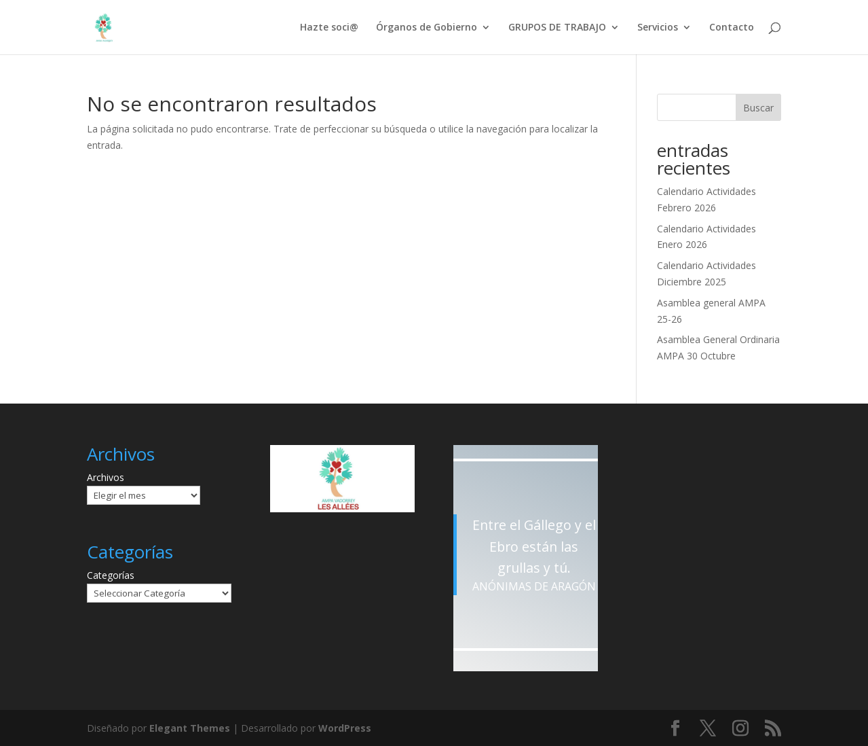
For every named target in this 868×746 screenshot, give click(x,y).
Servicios (657, 27)
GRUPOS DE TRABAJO (557, 27)
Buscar (758, 107)
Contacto (731, 27)
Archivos (105, 477)
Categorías (110, 575)
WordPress (344, 728)
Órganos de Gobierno (426, 27)
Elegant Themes (189, 728)
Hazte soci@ (329, 27)
